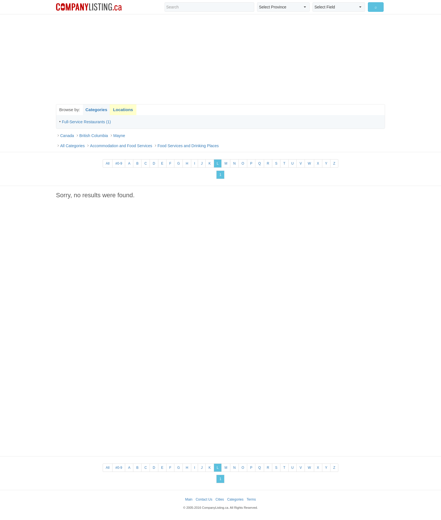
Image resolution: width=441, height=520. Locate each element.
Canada (67, 135)
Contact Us (204, 499)
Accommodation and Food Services (121, 146)
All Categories (72, 146)
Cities (219, 499)
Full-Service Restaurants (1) (86, 122)
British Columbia (93, 135)
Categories (96, 109)
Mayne (119, 135)
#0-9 (118, 163)
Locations (123, 109)
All (107, 163)
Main (188, 499)
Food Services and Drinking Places (188, 146)
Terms (251, 499)
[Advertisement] (220, 59)
